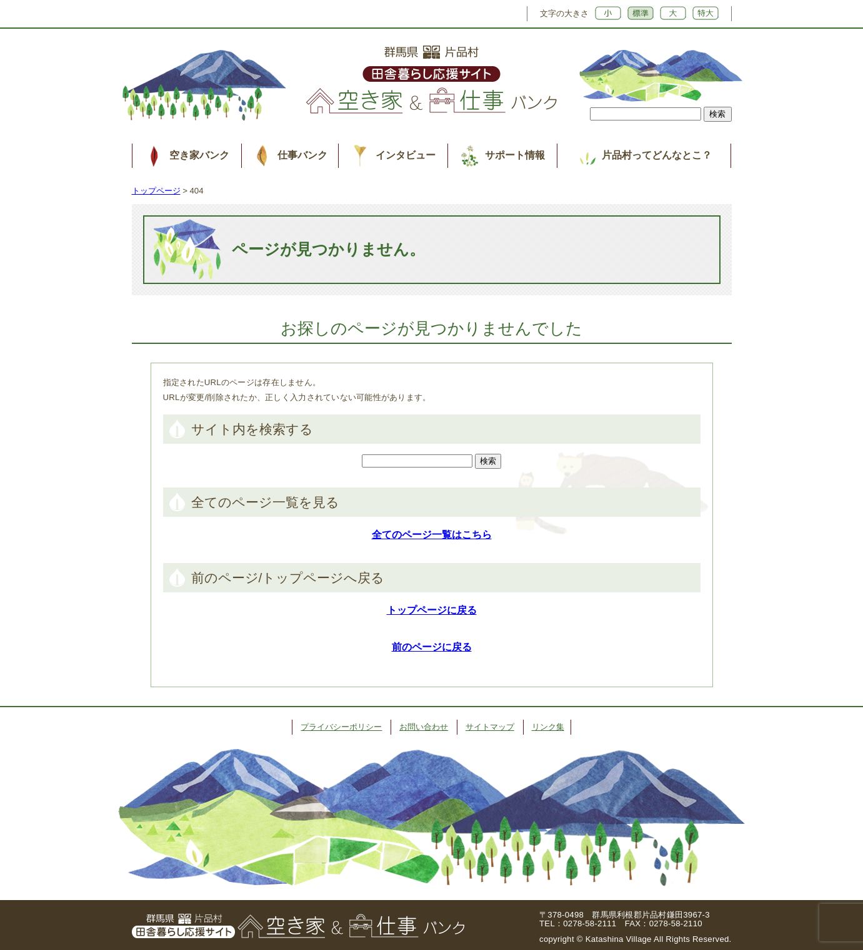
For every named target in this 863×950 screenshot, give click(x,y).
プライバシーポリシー (341, 727)
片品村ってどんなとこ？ (657, 155)
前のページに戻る (432, 647)
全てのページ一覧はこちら (432, 534)
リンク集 (548, 727)
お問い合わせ (423, 727)
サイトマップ (490, 727)
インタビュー (406, 155)
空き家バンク (199, 155)
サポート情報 (515, 155)
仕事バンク (302, 155)
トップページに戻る (432, 610)
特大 (705, 13)
